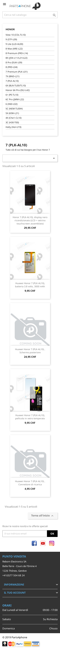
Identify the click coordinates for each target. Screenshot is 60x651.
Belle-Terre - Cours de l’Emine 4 (19, 566)
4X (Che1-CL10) (13, 117)
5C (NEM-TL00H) (14, 108)
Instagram (51, 543)
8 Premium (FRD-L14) (17, 53)
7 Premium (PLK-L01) (17, 71)
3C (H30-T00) (12, 122)
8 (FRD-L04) (11, 67)
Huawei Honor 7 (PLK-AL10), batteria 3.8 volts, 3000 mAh (30, 285)
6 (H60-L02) (11, 103)
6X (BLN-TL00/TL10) (16, 85)
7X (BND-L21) (12, 76)
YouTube (42, 543)
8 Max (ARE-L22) (14, 48)
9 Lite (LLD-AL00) (14, 43)
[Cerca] (30, 14)
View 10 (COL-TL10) (16, 34)
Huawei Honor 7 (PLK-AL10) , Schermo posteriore (30, 351)
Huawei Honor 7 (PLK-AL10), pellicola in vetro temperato (30, 417)
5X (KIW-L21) (12, 113)
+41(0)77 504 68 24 (13, 575)
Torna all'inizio (42, 516)
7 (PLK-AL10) (12, 80)
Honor (10, 29)
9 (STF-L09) (11, 39)
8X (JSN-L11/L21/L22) (16, 57)
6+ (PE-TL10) (12, 94)
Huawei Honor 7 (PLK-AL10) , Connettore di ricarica (30, 483)
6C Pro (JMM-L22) (15, 99)
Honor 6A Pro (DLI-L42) (18, 90)
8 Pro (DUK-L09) (14, 62)
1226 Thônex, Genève (14, 570)
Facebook (34, 543)
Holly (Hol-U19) (13, 127)
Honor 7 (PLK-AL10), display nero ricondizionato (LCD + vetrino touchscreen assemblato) (30, 220)
